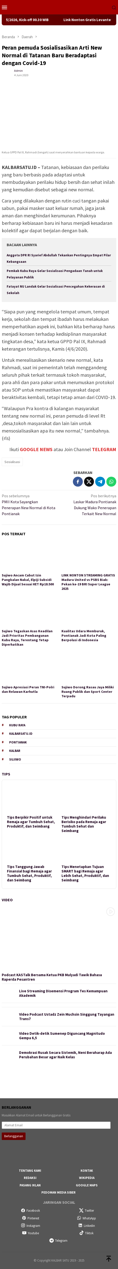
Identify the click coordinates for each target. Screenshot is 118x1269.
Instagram (30, 1226)
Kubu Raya (17, 725)
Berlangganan (13, 1136)
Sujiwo (15, 759)
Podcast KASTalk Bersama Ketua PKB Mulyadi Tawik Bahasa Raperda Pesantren (52, 977)
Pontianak (18, 742)
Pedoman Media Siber (58, 1192)
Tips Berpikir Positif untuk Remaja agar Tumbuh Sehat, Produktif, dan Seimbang (31, 822)
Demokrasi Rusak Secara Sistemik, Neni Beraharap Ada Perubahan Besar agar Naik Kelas (65, 1054)
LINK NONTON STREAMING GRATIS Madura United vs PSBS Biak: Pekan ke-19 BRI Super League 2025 (88, 582)
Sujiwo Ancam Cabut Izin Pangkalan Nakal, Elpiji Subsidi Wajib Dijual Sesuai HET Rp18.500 (28, 579)
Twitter (86, 1210)
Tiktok (86, 1233)
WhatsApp (86, 1218)
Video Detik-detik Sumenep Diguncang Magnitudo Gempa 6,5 (62, 1035)
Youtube (30, 1233)
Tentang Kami (30, 1171)
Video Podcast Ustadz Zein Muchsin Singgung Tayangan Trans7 (66, 1016)
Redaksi (30, 1178)
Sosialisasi (12, 462)
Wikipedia (86, 1178)
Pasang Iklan (30, 1185)
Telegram (58, 1240)
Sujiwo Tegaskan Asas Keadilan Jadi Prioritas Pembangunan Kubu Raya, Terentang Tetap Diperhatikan (27, 638)
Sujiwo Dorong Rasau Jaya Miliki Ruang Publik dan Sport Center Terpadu (87, 691)
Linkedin (86, 1226)
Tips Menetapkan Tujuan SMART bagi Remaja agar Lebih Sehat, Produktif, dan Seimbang (85, 873)
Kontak (87, 1171)
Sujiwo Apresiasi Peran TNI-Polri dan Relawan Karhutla (28, 689)
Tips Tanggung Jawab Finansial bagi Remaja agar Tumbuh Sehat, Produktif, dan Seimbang (29, 873)
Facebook (30, 1210)
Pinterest (30, 1218)
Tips (6, 773)
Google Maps (87, 1185)
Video (7, 899)
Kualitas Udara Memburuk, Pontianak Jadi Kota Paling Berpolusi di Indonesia (83, 635)
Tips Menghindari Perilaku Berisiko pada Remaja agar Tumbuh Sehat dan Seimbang (83, 824)
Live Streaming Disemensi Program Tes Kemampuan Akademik (63, 993)
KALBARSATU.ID (20, 734)
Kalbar (14, 751)
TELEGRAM (104, 449)
